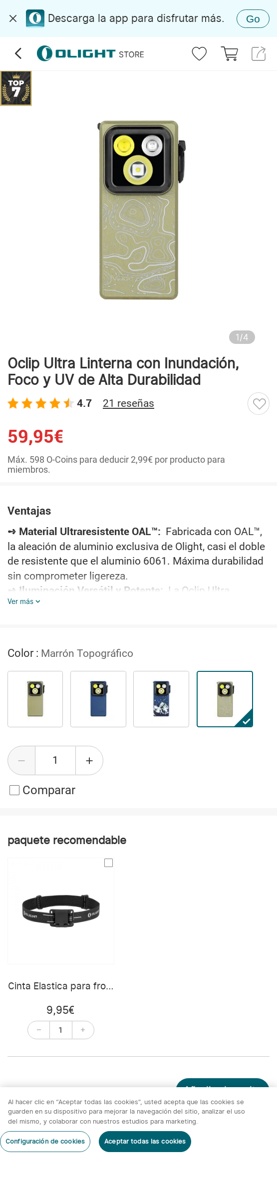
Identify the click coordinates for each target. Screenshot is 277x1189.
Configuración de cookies (45, 1141)
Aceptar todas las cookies (145, 1141)
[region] (138, 1138)
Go (253, 18)
